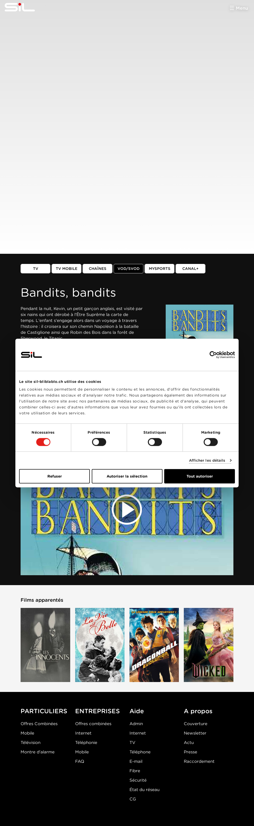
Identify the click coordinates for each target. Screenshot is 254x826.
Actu (189, 742)
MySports (159, 268)
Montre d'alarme (38, 751)
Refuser (54, 476)
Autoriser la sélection (127, 476)
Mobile (27, 733)
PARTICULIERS (44, 711)
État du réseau (144, 789)
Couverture (195, 723)
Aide (136, 711)
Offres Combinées (39, 723)
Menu (242, 8)
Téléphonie (86, 742)
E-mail (135, 761)
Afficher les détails (207, 460)
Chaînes (97, 268)
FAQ (79, 761)
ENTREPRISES (97, 711)
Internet (83, 733)
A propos (198, 711)
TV (35, 268)
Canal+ (190, 268)
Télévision (30, 742)
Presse (190, 751)
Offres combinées (93, 723)
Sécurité (138, 780)
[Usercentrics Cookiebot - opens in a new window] (213, 354)
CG (132, 799)
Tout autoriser (200, 476)
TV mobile (66, 268)
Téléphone (140, 751)
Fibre (134, 770)
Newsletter (195, 733)
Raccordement (199, 761)
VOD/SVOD (129, 268)
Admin (136, 723)
